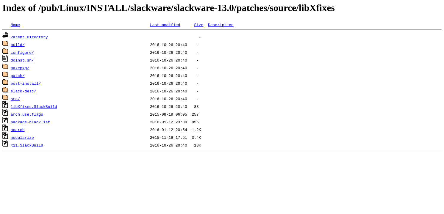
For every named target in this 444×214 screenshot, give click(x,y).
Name (15, 24)
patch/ (18, 75)
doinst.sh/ (22, 60)
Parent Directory (29, 37)
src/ (15, 98)
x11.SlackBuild (27, 145)
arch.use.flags (27, 114)
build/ (18, 44)
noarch (18, 129)
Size (198, 24)
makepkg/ (20, 67)
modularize (22, 137)
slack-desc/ (23, 91)
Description (221, 24)
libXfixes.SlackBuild (34, 106)
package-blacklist (30, 122)
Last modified (165, 24)
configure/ (22, 52)
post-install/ (26, 83)
